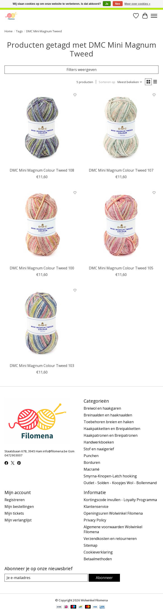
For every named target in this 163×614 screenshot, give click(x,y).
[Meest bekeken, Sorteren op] (129, 82)
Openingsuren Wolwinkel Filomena (113, 513)
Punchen (91, 455)
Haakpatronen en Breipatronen (111, 435)
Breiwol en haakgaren (102, 408)
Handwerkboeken (99, 442)
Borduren (92, 462)
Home (9, 31)
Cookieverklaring (98, 552)
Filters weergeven (81, 69)
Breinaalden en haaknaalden (108, 415)
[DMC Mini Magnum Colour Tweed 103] (42, 323)
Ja (106, 3)
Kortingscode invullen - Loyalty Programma (120, 499)
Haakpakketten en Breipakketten (112, 428)
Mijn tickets (14, 513)
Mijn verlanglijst (18, 520)
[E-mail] (46, 578)
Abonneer (104, 577)
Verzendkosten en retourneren (110, 538)
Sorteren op (107, 82)
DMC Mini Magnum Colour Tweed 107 (121, 170)
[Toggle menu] (153, 15)
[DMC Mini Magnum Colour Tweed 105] (121, 225)
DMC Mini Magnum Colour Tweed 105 (121, 268)
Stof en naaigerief (99, 448)
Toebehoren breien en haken (109, 421)
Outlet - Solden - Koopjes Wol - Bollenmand (120, 482)
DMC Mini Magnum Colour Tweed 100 (42, 268)
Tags (19, 31)
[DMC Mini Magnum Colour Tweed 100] (42, 225)
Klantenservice (96, 506)
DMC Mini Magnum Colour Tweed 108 (42, 170)
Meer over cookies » (137, 3)
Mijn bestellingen (19, 506)
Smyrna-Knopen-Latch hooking (110, 476)
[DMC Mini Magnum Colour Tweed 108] (42, 128)
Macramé (91, 469)
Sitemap (90, 545)
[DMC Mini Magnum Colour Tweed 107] (121, 128)
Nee (117, 3)
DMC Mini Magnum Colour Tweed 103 (42, 365)
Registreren (15, 499)
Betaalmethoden (98, 558)
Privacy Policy (95, 520)
